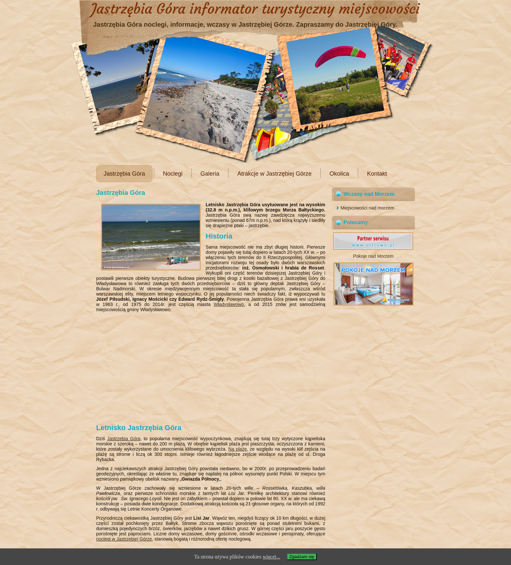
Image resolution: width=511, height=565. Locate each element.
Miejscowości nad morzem (367, 207)
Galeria (209, 173)
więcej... (271, 556)
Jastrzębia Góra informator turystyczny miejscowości (255, 9)
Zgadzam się (301, 556)
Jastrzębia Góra (124, 173)
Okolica (339, 173)
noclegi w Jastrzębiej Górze (124, 539)
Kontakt (377, 173)
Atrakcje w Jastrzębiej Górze (274, 173)
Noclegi (172, 173)
